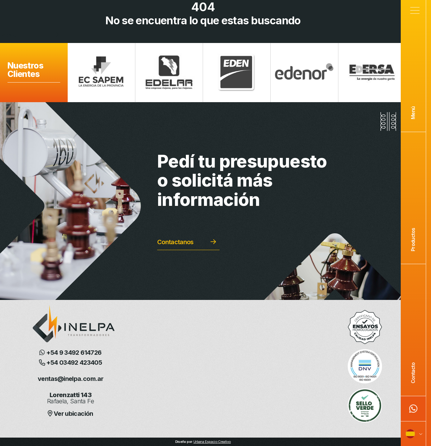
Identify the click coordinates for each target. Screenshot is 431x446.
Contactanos (175, 242)
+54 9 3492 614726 (70, 352)
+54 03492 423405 (70, 362)
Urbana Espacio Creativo (212, 441)
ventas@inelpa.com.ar (70, 378)
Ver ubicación (70, 413)
